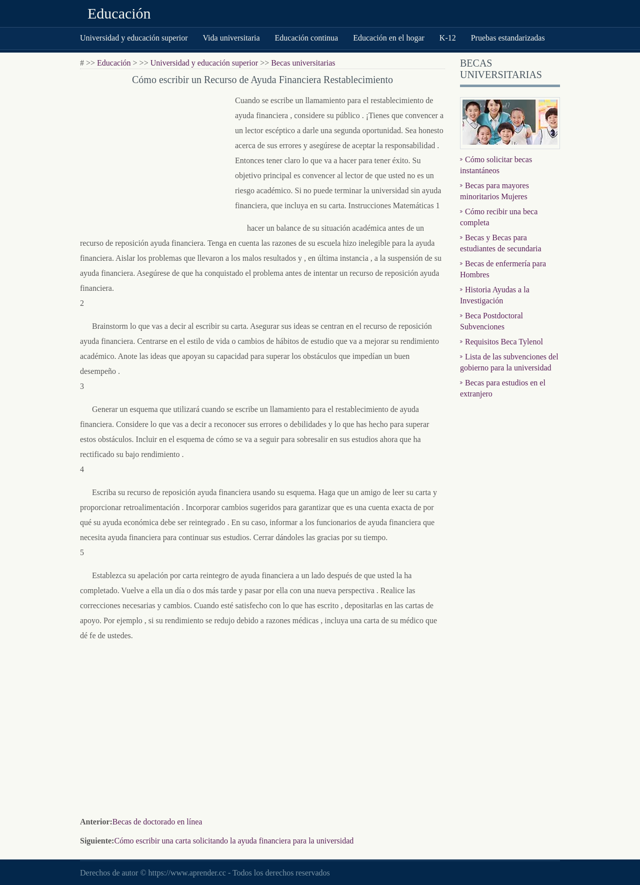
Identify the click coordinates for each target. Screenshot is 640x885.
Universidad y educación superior (134, 38)
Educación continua (306, 38)
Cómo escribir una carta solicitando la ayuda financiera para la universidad (234, 840)
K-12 (448, 38)
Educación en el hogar (388, 38)
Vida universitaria (231, 38)
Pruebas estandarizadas (508, 38)
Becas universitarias (303, 63)
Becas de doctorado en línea (157, 821)
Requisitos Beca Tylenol (504, 341)
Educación (119, 13)
